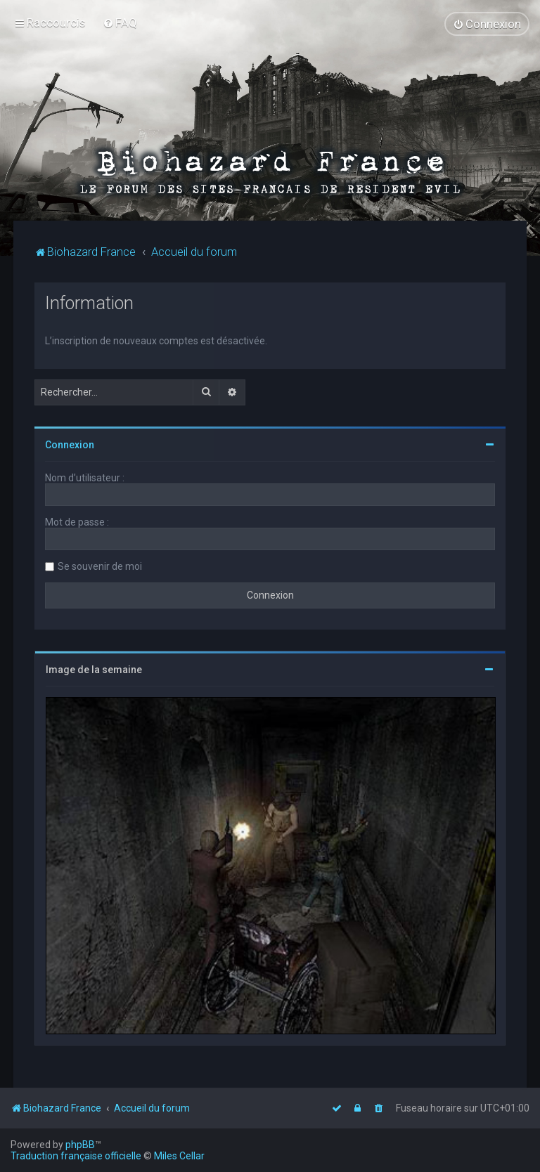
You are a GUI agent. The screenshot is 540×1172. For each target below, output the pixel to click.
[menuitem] (120, 22)
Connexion (69, 444)
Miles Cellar (179, 1155)
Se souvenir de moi (100, 565)
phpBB (80, 1144)
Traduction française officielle (76, 1155)
